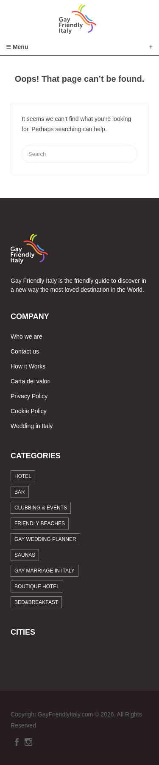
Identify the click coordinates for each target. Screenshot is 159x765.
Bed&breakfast (36, 602)
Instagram (28, 742)
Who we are (26, 336)
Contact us (25, 351)
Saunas (24, 555)
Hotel (22, 476)
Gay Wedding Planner (45, 539)
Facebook (17, 742)
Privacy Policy (29, 396)
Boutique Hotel (36, 587)
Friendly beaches (39, 523)
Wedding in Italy (32, 426)
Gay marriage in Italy (44, 571)
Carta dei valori (30, 381)
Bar (19, 492)
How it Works (28, 366)
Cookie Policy (29, 411)
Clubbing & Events (40, 508)
